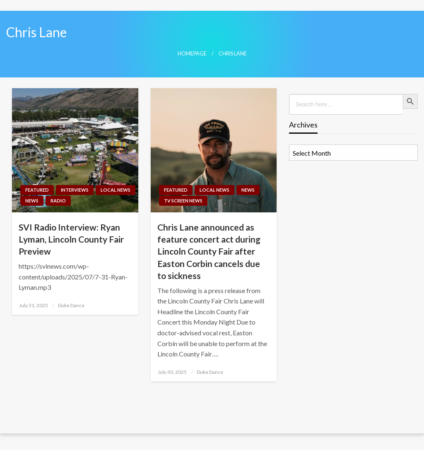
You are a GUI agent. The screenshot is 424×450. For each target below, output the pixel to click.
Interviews (75, 190)
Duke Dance (71, 305)
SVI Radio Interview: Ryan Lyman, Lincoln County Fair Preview (71, 239)
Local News (115, 190)
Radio (58, 200)
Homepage (192, 54)
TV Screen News (183, 200)
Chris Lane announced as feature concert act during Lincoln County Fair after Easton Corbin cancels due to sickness (208, 251)
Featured (37, 190)
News (32, 200)
